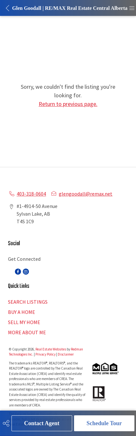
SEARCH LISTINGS (28, 302)
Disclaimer (66, 354)
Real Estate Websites (51, 349)
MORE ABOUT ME (27, 332)
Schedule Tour (104, 423)
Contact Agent (42, 423)
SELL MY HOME (24, 322)
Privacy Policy (45, 354)
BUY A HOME (21, 312)
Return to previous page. (68, 103)
